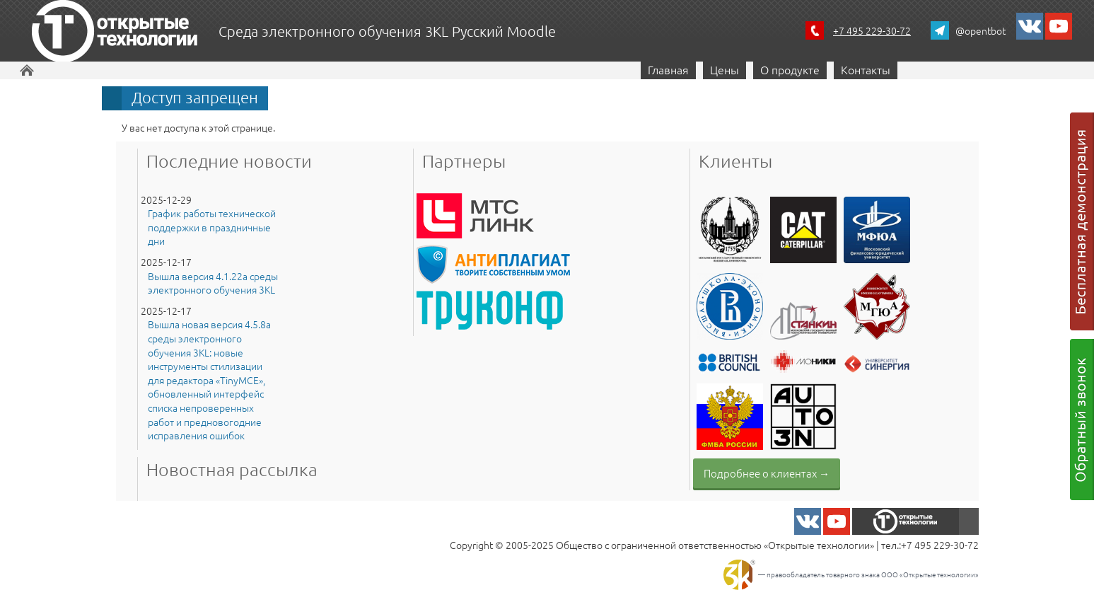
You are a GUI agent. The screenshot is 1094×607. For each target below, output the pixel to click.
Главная (668, 69)
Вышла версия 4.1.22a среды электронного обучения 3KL (213, 283)
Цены (724, 69)
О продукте (790, 69)
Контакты (865, 69)
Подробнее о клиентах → (767, 473)
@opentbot (980, 30)
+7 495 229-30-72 (872, 30)
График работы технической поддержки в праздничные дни (212, 227)
